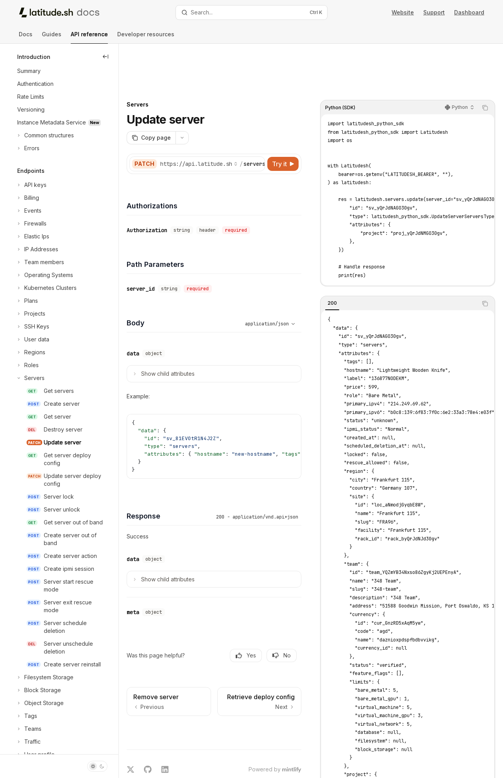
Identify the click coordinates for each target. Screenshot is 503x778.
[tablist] (399, 263)
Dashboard (469, 12)
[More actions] (211, 97)
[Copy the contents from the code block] (485, 67)
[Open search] (251, 12)
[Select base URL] (229, 123)
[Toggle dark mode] (97, 766)
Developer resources (145, 37)
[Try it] (283, 123)
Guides (51, 37)
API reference (89, 37)
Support (434, 12)
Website (403, 12)
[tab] (332, 262)
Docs (25, 37)
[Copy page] (180, 97)
